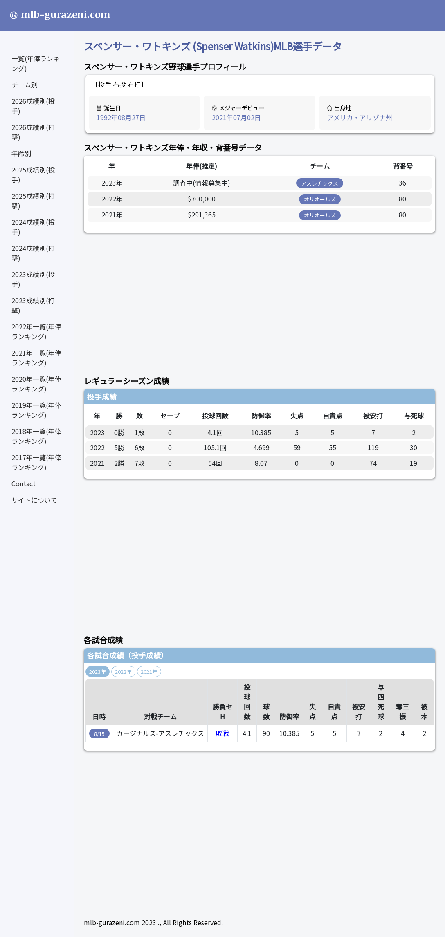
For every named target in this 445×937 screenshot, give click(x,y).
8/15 (99, 734)
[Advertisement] (259, 299)
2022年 (123, 671)
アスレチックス (319, 183)
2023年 (97, 671)
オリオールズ (320, 199)
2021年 (149, 671)
